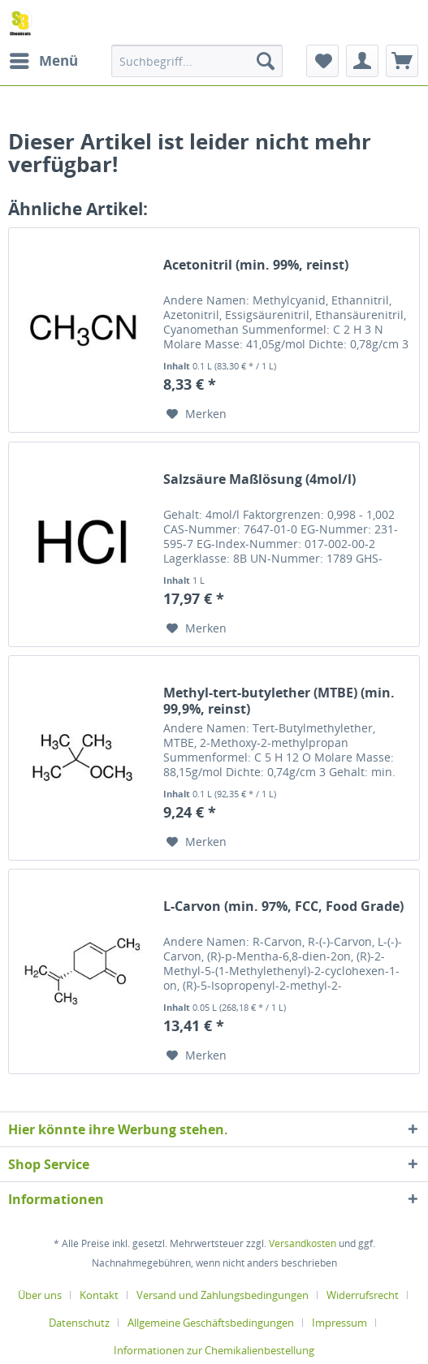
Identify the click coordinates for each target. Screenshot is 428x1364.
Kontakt (99, 1295)
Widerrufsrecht (362, 1295)
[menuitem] (43, 61)
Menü (44, 59)
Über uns (40, 1295)
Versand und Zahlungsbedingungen (222, 1295)
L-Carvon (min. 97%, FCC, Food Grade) (283, 906)
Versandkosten (302, 1243)
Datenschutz (79, 1322)
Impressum (339, 1322)
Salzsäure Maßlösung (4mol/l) (259, 479)
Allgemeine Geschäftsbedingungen (211, 1322)
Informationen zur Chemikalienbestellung (214, 1350)
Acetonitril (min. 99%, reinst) (255, 265)
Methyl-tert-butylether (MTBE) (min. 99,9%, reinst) (279, 700)
